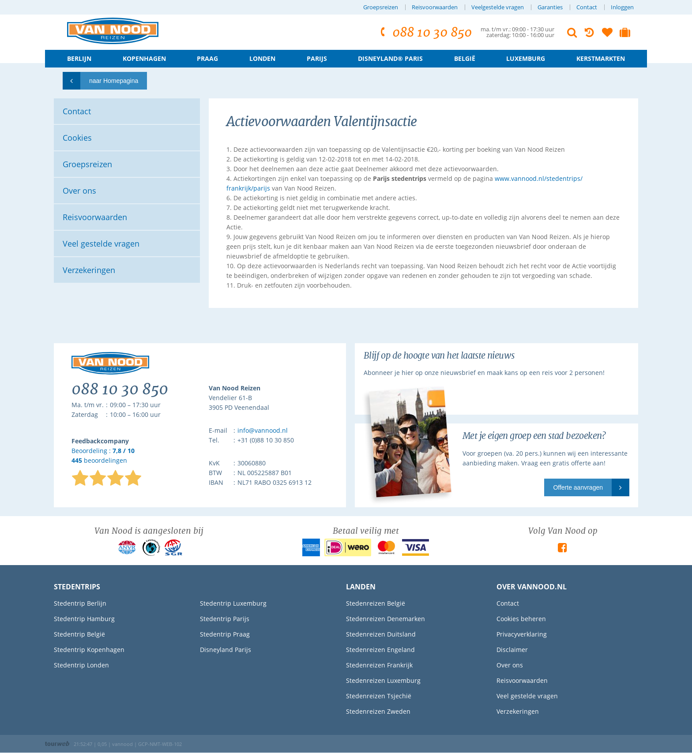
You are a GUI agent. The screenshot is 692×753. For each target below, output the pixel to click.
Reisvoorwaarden (435, 7)
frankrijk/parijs (248, 188)
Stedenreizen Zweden (378, 711)
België (464, 58)
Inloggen (622, 7)
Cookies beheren (521, 618)
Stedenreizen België (375, 603)
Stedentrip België (79, 634)
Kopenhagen (144, 58)
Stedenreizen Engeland (380, 649)
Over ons (509, 665)
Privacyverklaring (521, 634)
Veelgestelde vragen (497, 7)
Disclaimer (512, 649)
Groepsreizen (380, 7)
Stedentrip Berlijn (80, 603)
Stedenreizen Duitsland (381, 634)
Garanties (550, 7)
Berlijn (79, 58)
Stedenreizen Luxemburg (383, 680)
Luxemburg (525, 58)
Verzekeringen (517, 711)
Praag (207, 58)
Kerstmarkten (600, 58)
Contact (586, 7)
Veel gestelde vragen (527, 696)
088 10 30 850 (425, 32)
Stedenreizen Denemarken (385, 618)
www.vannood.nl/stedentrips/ (539, 178)
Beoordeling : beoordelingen (103, 455)
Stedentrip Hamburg (84, 618)
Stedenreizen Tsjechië (378, 696)
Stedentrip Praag (225, 634)
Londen (262, 58)
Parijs (317, 58)
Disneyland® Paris (390, 58)
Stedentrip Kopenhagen (89, 649)
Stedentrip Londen (81, 665)
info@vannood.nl (262, 430)
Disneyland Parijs (225, 649)
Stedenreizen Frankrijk (379, 665)
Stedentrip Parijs (224, 618)
